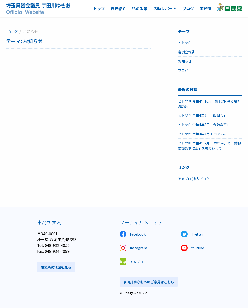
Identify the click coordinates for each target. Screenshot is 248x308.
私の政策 (139, 8)
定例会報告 (186, 51)
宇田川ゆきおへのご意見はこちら (148, 281)
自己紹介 (118, 8)
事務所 (205, 8)
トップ (99, 8)
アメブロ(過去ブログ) (194, 178)
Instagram (133, 248)
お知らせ (185, 61)
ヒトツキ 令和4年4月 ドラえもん (202, 133)
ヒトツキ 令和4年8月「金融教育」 (204, 124)
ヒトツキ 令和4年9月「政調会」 (202, 115)
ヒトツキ (185, 42)
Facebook (133, 234)
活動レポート (165, 8)
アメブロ (131, 261)
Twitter (192, 234)
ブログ (188, 8)
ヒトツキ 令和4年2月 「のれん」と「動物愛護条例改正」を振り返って (209, 145)
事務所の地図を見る (56, 267)
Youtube (192, 248)
